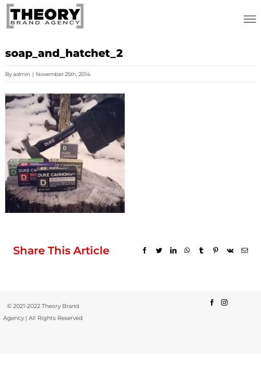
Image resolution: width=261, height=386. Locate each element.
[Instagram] (224, 302)
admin (21, 74)
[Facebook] (212, 302)
